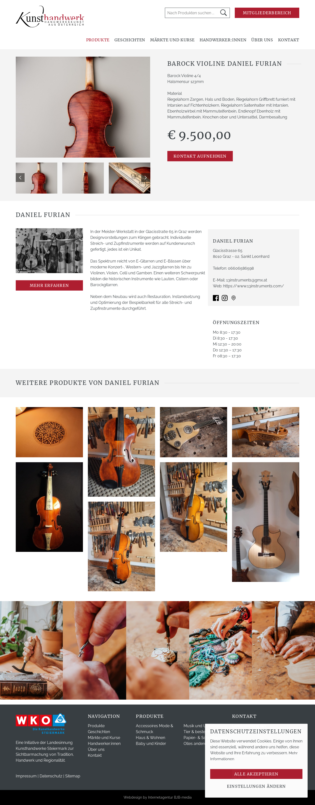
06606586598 (241, 268)
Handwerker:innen (223, 39)
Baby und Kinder (151, 743)
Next (145, 177)
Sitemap (72, 776)
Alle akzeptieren (256, 774)
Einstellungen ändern (256, 786)
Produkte (98, 39)
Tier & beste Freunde (202, 731)
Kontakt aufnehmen (200, 156)
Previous (20, 177)
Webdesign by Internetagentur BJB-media (158, 797)
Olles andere (195, 743)
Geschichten (129, 39)
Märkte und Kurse (172, 39)
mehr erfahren (49, 285)
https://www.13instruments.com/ (253, 286)
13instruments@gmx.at (246, 280)
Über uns (262, 39)
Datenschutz (51, 776)
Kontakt (288, 39)
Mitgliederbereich (267, 12)
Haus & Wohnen (150, 737)
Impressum (26, 776)
